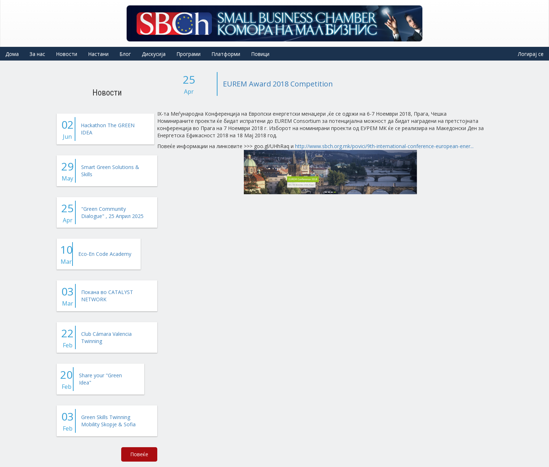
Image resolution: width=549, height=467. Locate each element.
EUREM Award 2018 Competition (278, 84)
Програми (188, 53)
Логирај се (531, 53)
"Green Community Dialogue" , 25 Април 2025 (112, 212)
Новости (66, 53)
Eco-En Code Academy (104, 253)
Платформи (225, 53)
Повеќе (139, 454)
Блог (125, 53)
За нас (37, 53)
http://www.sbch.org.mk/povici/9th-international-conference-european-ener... (384, 146)
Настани (98, 53)
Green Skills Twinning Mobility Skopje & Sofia (108, 421)
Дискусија (154, 53)
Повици (260, 53)
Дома (12, 53)
